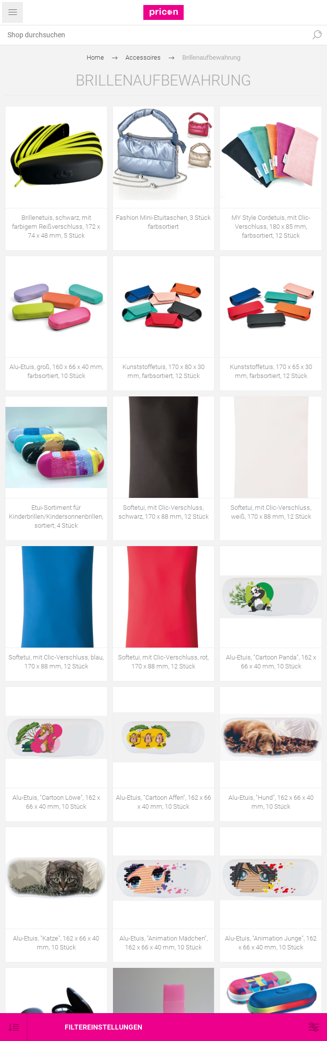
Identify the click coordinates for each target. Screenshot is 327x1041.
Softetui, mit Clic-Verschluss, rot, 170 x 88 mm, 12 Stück (163, 662)
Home (95, 57)
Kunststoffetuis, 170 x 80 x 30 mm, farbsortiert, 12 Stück (163, 371)
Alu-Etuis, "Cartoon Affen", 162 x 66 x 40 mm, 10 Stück (163, 802)
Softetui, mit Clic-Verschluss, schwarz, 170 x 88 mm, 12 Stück (163, 512)
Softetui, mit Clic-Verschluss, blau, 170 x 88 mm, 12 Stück (56, 662)
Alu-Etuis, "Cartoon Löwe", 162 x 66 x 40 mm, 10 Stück (56, 802)
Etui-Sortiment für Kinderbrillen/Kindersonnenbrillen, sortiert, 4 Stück (56, 516)
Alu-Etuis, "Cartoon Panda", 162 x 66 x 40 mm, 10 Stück (271, 662)
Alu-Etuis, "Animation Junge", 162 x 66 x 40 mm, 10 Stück (271, 943)
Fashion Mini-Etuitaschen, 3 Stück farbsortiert (163, 222)
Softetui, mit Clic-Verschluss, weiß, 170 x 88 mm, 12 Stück (270, 512)
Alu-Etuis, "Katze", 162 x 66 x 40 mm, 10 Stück (56, 943)
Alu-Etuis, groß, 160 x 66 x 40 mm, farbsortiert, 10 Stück (56, 371)
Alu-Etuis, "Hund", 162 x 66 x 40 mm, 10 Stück (271, 802)
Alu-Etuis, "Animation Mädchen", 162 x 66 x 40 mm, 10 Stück (163, 943)
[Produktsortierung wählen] (13, 1027)
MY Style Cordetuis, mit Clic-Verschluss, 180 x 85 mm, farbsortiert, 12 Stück (271, 226)
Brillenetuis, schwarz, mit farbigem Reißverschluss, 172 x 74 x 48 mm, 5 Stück (56, 226)
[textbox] (153, 35)
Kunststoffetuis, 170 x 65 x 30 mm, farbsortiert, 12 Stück (271, 371)
